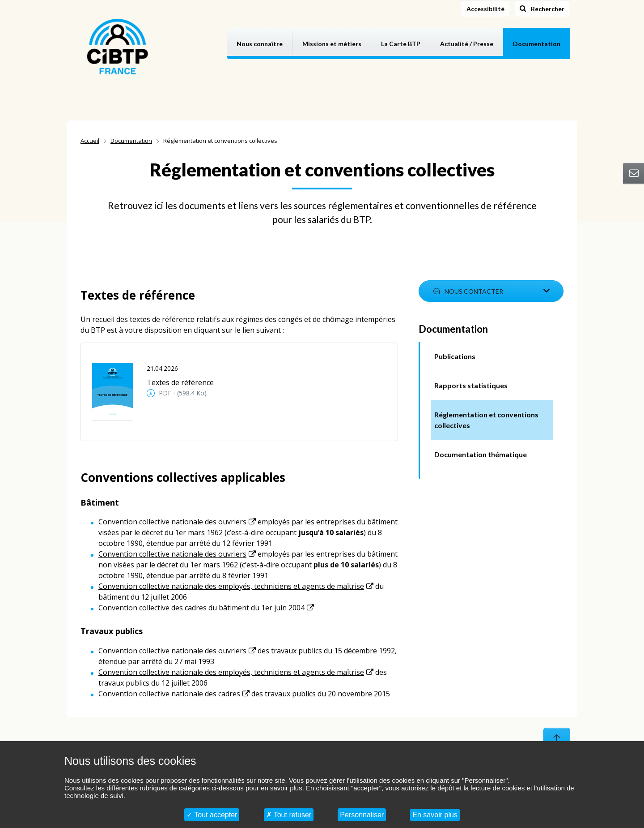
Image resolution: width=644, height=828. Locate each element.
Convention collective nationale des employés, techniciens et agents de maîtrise (231, 586)
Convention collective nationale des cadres (169, 694)
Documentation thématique (480, 454)
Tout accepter (211, 815)
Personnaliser (362, 815)
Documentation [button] (536, 43)
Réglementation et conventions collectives (486, 419)
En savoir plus (435, 815)
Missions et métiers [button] (331, 43)
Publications (454, 356)
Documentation (131, 141)
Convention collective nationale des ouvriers (172, 522)
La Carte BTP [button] (400, 43)
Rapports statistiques (471, 385)
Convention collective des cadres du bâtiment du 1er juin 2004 (201, 608)
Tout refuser (289, 815)
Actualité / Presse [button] (466, 43)
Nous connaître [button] (260, 43)
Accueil (89, 141)
